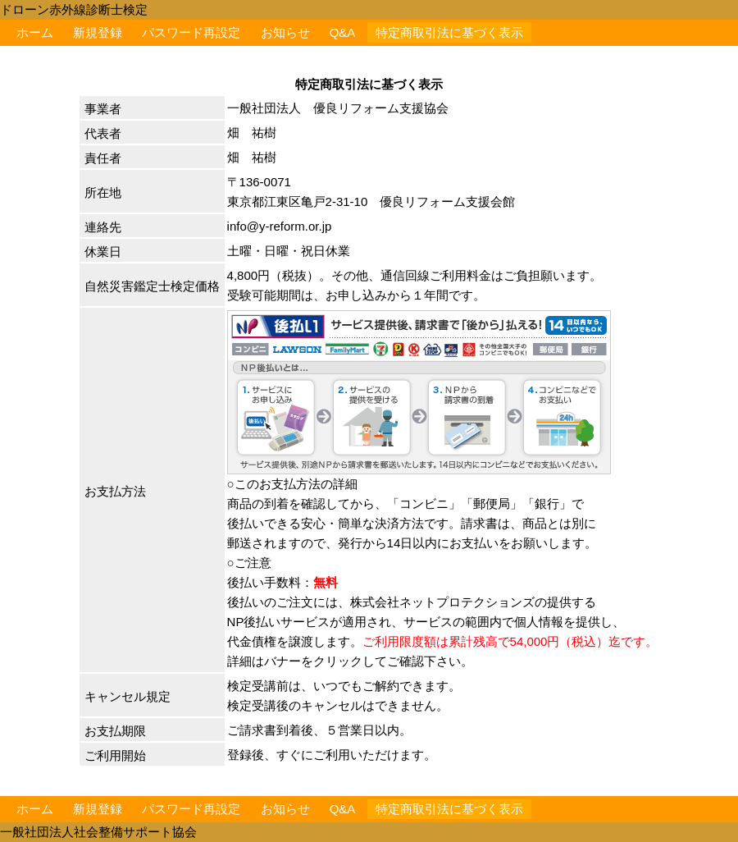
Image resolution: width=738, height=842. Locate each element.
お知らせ (285, 32)
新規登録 (97, 32)
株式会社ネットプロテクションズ (442, 602)
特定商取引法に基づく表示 (449, 32)
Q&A (343, 32)
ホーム (34, 32)
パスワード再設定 (191, 32)
